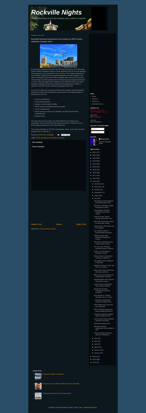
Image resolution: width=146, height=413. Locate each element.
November (98, 187)
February (97, 350)
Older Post (81, 224)
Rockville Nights (56, 12)
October (97, 189)
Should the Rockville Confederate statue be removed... (102, 290)
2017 (94, 175)
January (97, 353)
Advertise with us (97, 104)
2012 (94, 362)
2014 (94, 356)
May (96, 341)
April (96, 344)
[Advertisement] (58, 207)
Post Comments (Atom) (48, 229)
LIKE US (93, 120)
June (96, 338)
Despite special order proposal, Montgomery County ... (102, 237)
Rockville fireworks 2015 (102, 323)
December (98, 184)
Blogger (94, 407)
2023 (94, 158)
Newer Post (36, 224)
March (96, 347)
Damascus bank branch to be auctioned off (57, 393)
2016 (94, 178)
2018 (94, 172)
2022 (94, 161)
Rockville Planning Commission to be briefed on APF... (104, 328)
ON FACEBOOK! (95, 122)
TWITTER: (93, 115)
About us (95, 99)
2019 (94, 170)
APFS (38, 138)
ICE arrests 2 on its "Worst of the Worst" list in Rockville (61, 384)
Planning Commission (57, 138)
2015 (94, 181)
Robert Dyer (105, 139)
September (98, 192)
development (45, 138)
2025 (94, 152)
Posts (94, 129)
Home (59, 224)
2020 (94, 167)
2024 (94, 155)
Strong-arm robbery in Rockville (53, 374)
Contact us (95, 101)
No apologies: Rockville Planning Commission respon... (102, 212)
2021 (94, 164)
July (95, 198)
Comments (95, 132)
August (96, 195)
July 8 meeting (60, 73)
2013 (94, 359)
